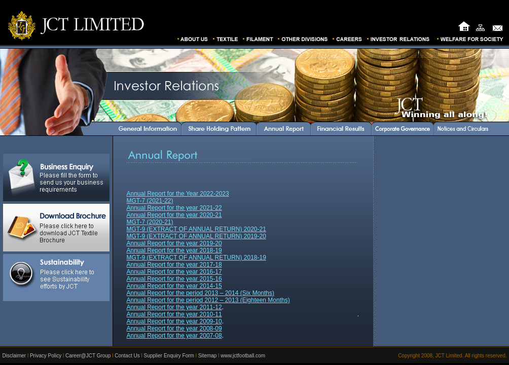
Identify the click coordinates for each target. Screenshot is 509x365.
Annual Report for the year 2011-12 (174, 307)
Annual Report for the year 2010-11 (174, 314)
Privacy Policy (45, 355)
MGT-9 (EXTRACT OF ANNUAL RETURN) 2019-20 (196, 236)
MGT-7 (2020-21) (150, 222)
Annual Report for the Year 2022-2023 (178, 193)
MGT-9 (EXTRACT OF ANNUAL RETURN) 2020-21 (196, 229)
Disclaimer (14, 355)
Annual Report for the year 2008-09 (174, 328)
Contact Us (127, 355)
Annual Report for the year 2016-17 (174, 271)
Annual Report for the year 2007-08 (174, 335)
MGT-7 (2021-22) (150, 200)
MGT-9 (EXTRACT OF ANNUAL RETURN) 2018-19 (196, 257)
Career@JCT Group (88, 355)
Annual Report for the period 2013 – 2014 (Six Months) (201, 293)
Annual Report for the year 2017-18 (174, 264)
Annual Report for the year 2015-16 (174, 278)
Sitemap (207, 355)
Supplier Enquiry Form (168, 355)
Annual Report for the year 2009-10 (174, 321)
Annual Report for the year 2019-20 (174, 243)
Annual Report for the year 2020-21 (174, 214)
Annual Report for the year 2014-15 (174, 285)
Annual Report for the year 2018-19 (174, 250)
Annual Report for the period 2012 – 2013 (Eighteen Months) (208, 300)
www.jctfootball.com (243, 355)
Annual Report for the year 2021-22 (174, 207)
